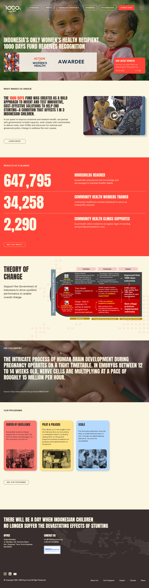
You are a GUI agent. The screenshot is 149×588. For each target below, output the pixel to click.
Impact (122, 580)
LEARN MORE (15, 141)
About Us (94, 580)
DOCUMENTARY (107, 7)
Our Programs (108, 580)
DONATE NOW (126, 7)
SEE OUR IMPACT (14, 245)
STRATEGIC (34, 7)
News (143, 580)
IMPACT (49, 7)
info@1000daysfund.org (53, 540)
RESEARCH (90, 7)
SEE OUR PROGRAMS (16, 482)
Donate (133, 580)
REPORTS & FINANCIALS (69, 7)
